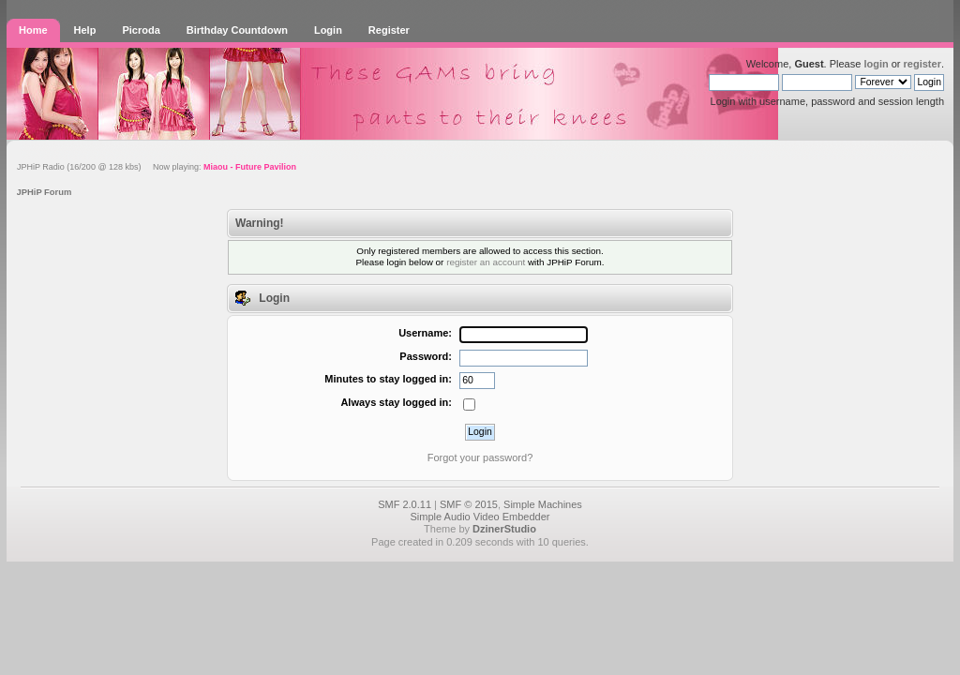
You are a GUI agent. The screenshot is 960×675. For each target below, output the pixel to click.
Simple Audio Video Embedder (479, 516)
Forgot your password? (480, 457)
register (922, 63)
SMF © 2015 (469, 504)
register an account (485, 262)
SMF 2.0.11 (404, 504)
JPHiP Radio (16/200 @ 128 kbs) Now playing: (156, 167)
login (875, 63)
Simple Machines (542, 504)
